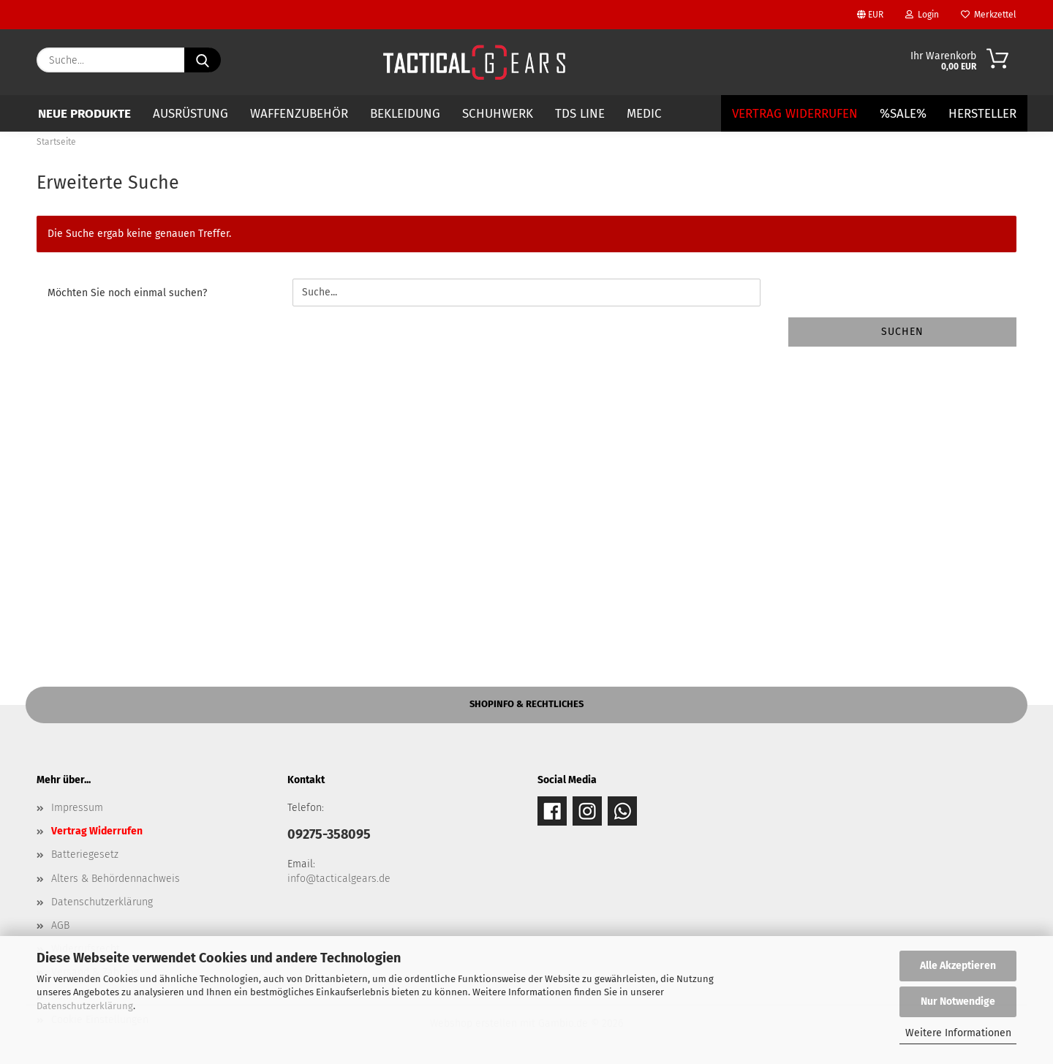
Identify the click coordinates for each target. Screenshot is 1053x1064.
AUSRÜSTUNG (190, 113)
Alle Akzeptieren (958, 965)
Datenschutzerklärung (85, 1005)
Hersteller (982, 113)
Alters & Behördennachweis (115, 878)
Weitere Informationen (958, 1033)
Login (922, 15)
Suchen (902, 331)
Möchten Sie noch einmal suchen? (127, 293)
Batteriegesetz (84, 854)
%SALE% (903, 113)
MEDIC (644, 113)
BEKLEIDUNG (405, 113)
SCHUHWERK (497, 113)
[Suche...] (202, 60)
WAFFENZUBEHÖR (299, 113)
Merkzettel (988, 15)
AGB (60, 925)
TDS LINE (580, 113)
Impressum (77, 807)
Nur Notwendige (958, 1001)
